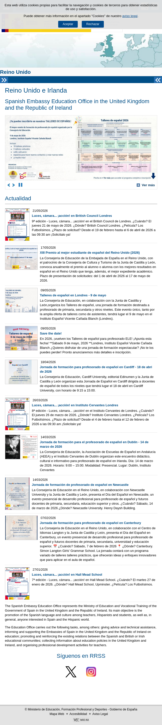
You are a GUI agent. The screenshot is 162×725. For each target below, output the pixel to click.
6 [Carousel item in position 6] (49, 184)
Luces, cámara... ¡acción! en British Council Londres (72, 216)
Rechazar (92, 24)
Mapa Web (57, 714)
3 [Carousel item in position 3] (35, 184)
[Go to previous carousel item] (9, 185)
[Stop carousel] (20, 185)
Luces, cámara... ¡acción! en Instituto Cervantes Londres (75, 405)
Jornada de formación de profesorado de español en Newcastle (80, 485)
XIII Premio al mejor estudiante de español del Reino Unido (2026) (90, 252)
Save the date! (51, 333)
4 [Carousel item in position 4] (40, 184)
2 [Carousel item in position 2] (31, 184)
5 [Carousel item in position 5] (44, 184)
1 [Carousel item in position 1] (26, 184)
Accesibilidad (78, 714)
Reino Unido (15, 72)
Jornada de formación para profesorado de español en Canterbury (90, 523)
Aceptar (68, 24)
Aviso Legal (100, 714)
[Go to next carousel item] (14, 185)
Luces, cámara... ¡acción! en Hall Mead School (67, 574)
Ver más (146, 185)
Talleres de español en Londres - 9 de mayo (73, 295)
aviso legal (129, 16)
